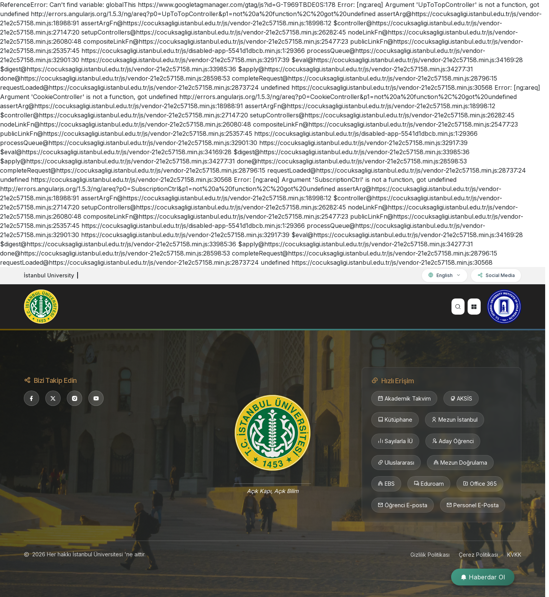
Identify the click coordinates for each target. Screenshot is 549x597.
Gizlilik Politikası (430, 554)
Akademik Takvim (404, 398)
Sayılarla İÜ (395, 441)
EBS (386, 484)
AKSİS (461, 398)
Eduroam (429, 484)
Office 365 (480, 484)
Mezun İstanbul (455, 420)
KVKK (514, 554)
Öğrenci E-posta (402, 505)
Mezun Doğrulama (460, 462)
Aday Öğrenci (453, 441)
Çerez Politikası (478, 554)
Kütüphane (395, 420)
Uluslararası (396, 462)
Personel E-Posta (472, 505)
